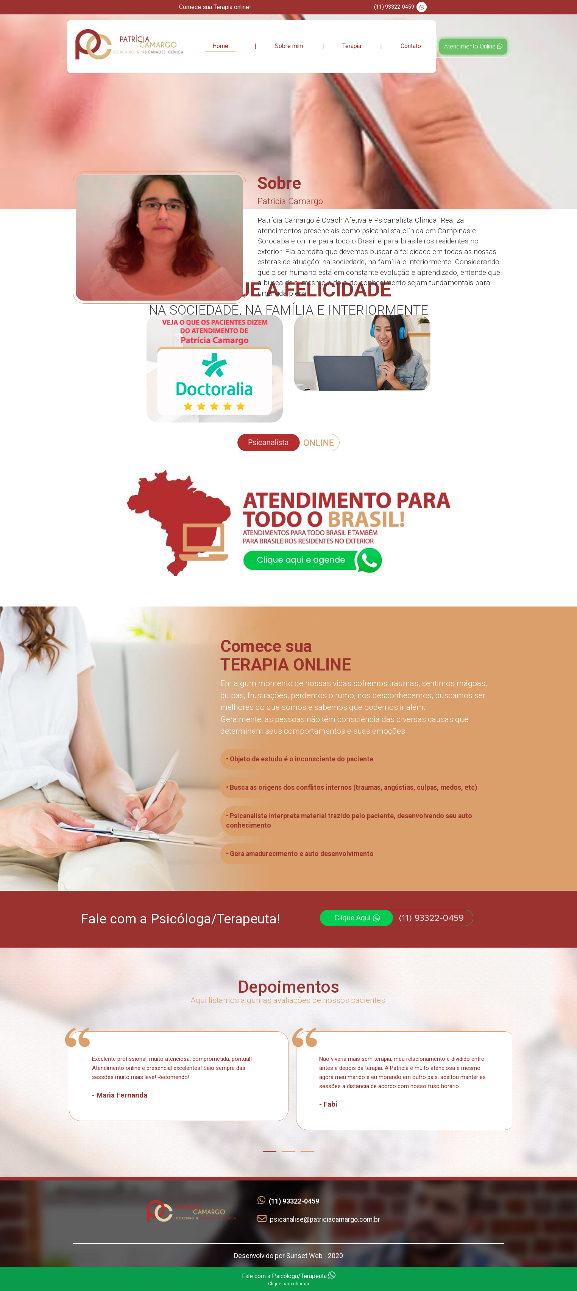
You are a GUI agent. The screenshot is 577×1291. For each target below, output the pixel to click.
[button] (269, 1151)
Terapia (351, 46)
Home (220, 46)
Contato (411, 46)
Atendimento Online (473, 46)
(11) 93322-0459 (401, 7)
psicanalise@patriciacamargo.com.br (318, 1219)
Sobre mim (289, 46)
